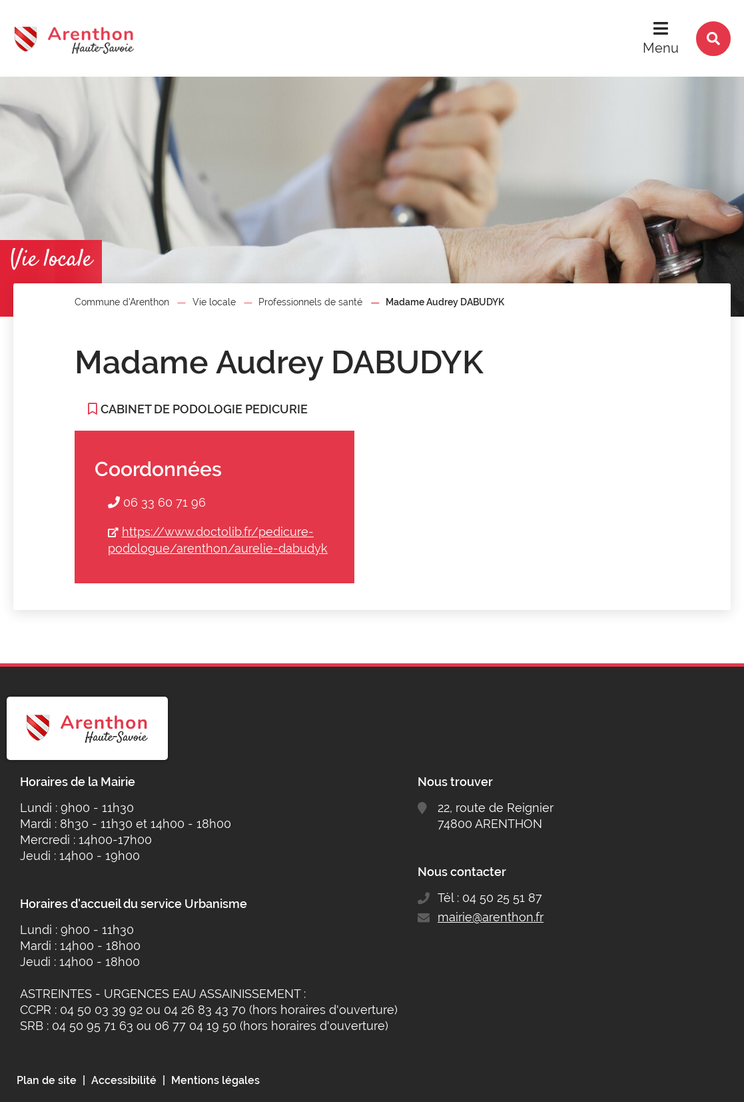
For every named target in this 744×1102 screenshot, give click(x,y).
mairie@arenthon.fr (491, 917)
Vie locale (214, 302)
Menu (661, 48)
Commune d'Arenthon (122, 302)
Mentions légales (215, 1080)
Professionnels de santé (310, 302)
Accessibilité (124, 1080)
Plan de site (47, 1080)
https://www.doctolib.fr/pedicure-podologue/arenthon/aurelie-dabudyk (218, 540)
